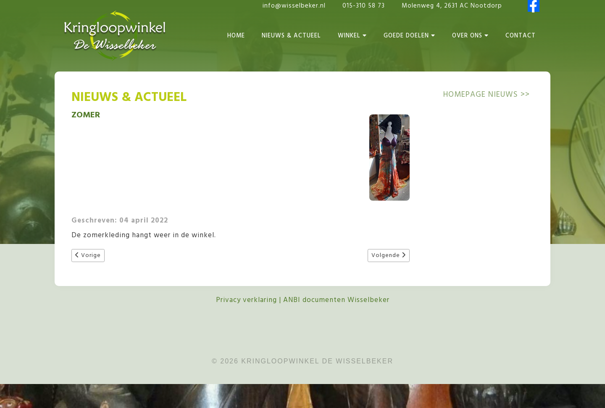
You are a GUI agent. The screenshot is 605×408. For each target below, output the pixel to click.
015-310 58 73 (364, 6)
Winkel (352, 36)
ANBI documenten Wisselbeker (336, 300)
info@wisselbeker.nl (294, 6)
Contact (520, 36)
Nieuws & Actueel (291, 36)
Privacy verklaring (246, 300)
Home (236, 36)
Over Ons (470, 36)
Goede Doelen (409, 36)
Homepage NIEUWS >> (486, 94)
